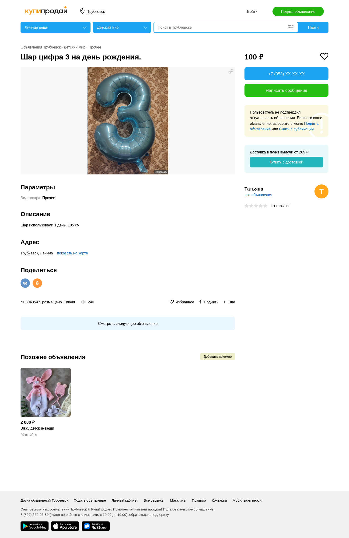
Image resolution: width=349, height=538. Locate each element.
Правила (199, 500)
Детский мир (74, 47)
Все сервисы (154, 500)
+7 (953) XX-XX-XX (286, 74)
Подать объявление (298, 12)
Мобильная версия (248, 500)
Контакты (219, 500)
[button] (231, 71)
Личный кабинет (125, 500)
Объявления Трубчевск (41, 47)
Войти (252, 12)
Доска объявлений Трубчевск (44, 500)
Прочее (94, 47)
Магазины (178, 500)
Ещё (231, 302)
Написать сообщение (286, 90)
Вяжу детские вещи (37, 428)
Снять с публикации (296, 129)
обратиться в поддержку (148, 515)
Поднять (211, 302)
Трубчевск (96, 12)
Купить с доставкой (286, 162)
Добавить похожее (218, 356)
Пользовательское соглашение (188, 509)
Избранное (184, 302)
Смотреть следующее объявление (127, 324)
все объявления (258, 195)
